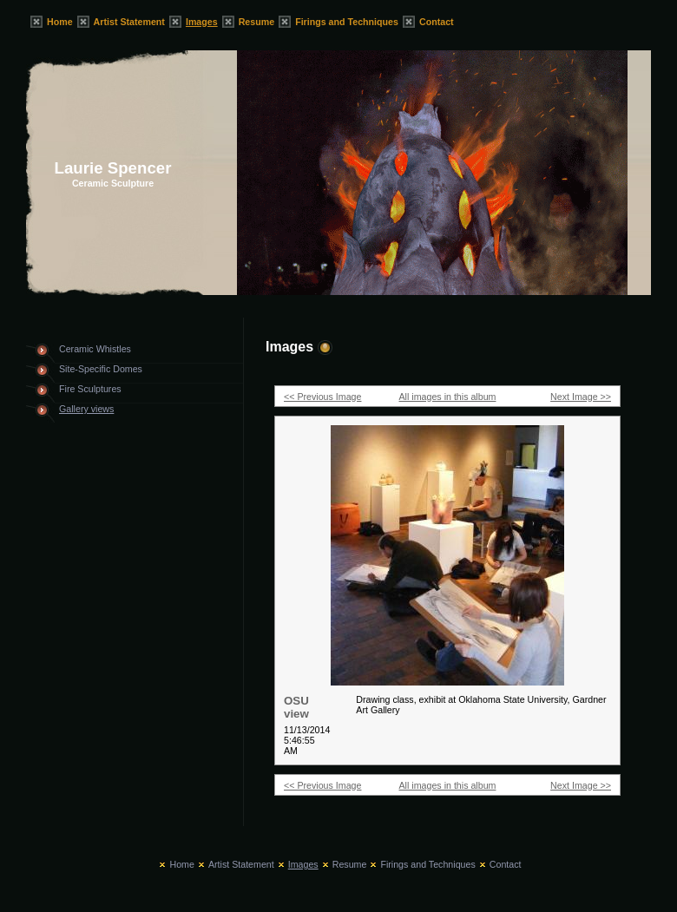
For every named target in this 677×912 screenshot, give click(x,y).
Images (202, 21)
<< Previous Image (322, 396)
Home (60, 21)
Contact (436, 21)
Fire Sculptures (90, 389)
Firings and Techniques (346, 21)
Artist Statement (129, 21)
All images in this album (447, 396)
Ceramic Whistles (95, 349)
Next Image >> (580, 396)
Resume (256, 21)
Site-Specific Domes (100, 369)
